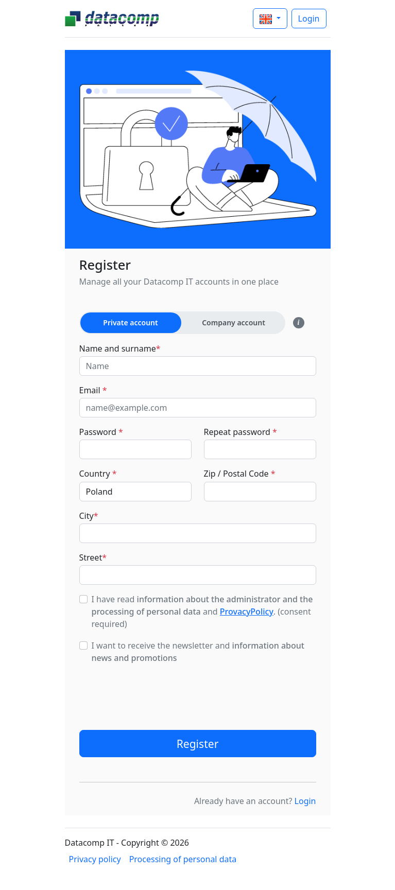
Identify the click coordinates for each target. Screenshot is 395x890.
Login (309, 18)
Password (101, 432)
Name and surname (120, 348)
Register (198, 743)
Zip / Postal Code (240, 473)
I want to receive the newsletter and (198, 652)
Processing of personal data (183, 859)
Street (93, 557)
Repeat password (240, 432)
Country (98, 473)
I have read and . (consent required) (202, 612)
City (88, 515)
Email (93, 390)
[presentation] (157, 693)
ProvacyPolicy (246, 611)
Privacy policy (95, 859)
